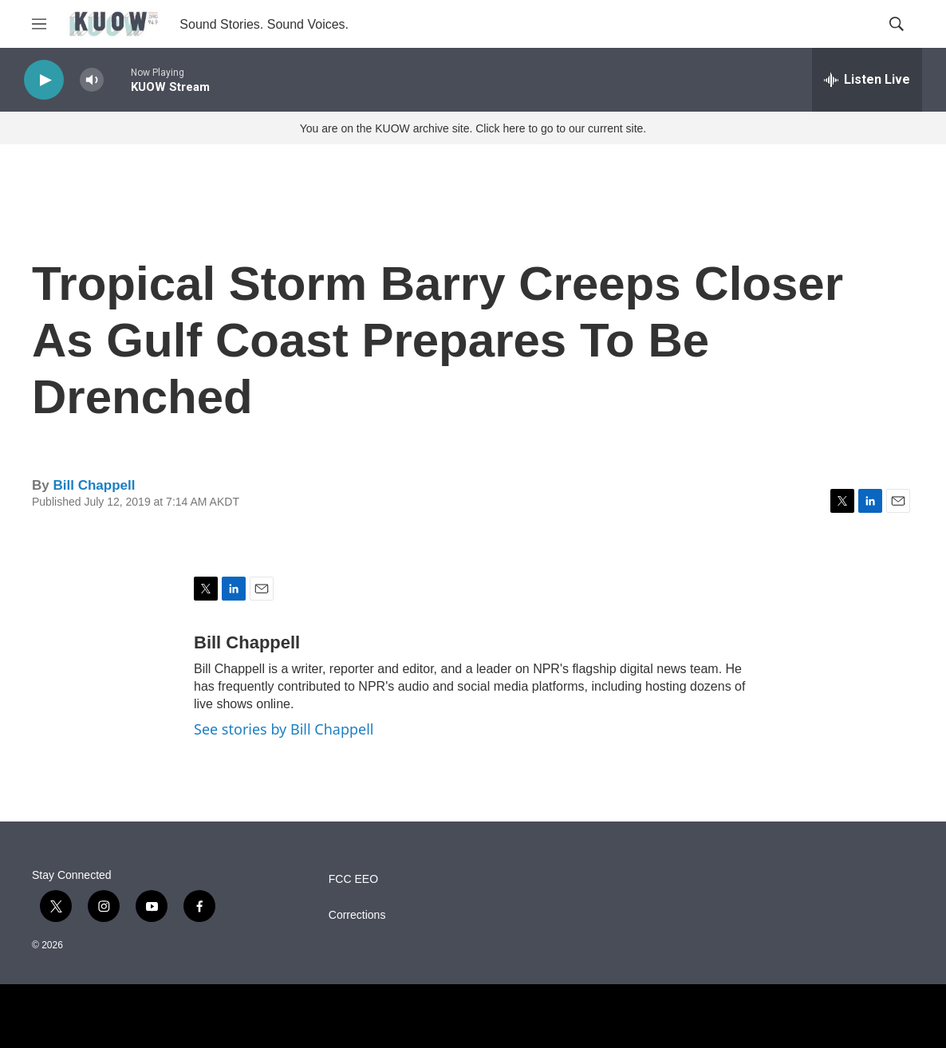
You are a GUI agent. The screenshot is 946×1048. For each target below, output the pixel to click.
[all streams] (867, 80)
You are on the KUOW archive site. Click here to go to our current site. (473, 128)
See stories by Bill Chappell (283, 729)
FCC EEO (353, 879)
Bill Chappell (94, 485)
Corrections (357, 915)
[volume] (91, 80)
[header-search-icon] (896, 24)
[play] (44, 80)
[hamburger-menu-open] (39, 24)
